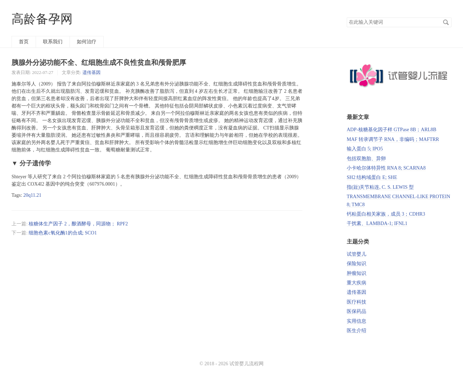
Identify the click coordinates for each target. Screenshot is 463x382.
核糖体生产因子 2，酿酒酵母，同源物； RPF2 (78, 223)
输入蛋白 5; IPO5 (365, 148)
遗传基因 (91, 72)
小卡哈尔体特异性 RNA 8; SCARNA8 (386, 168)
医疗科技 (356, 302)
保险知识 (356, 263)
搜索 (446, 22)
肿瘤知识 (356, 273)
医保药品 (356, 311)
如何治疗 (86, 41)
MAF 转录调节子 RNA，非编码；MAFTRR (393, 139)
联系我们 (53, 41)
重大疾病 (356, 282)
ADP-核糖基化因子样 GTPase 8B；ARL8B (391, 129)
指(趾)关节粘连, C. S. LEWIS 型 (380, 187)
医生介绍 (356, 330)
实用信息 (356, 321)
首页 (24, 41)
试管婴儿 (356, 254)
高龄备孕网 (42, 19)
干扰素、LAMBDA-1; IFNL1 (377, 223)
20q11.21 (32, 195)
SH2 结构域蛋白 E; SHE (372, 177)
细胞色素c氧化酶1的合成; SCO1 (63, 232)
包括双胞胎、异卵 (366, 158)
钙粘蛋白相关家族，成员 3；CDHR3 (386, 214)
